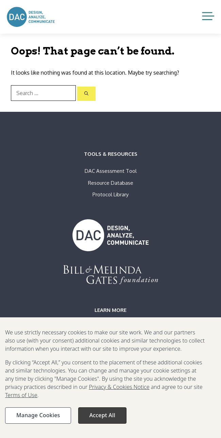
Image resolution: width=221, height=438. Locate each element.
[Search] (86, 94)
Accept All (102, 417)
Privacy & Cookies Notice (119, 389)
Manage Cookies (38, 417)
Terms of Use (21, 397)
